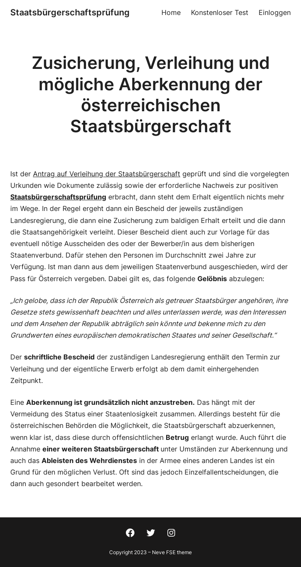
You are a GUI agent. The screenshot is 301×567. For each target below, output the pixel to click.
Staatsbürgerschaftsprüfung (70, 12)
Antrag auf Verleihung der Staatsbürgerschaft (106, 173)
